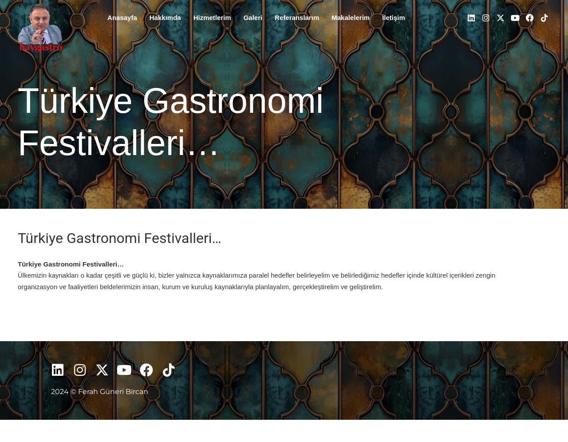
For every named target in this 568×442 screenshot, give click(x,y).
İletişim (393, 17)
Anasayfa (122, 17)
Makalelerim (350, 17)
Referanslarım (297, 17)
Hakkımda (165, 17)
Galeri (253, 17)
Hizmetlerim (212, 17)
